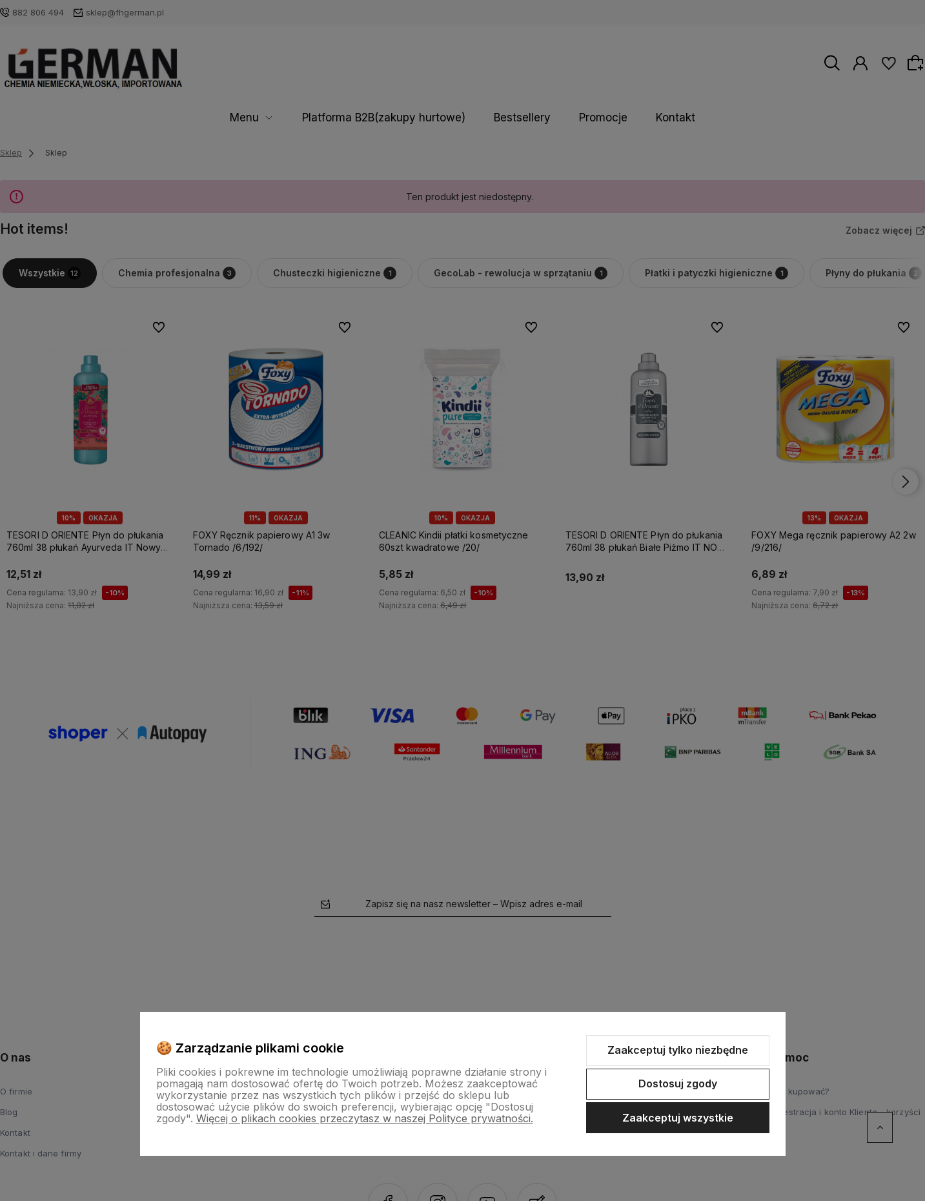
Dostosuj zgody (677, 1083)
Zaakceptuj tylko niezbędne (677, 1049)
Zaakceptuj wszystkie (677, 1117)
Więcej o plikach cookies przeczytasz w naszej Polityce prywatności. (364, 1118)
